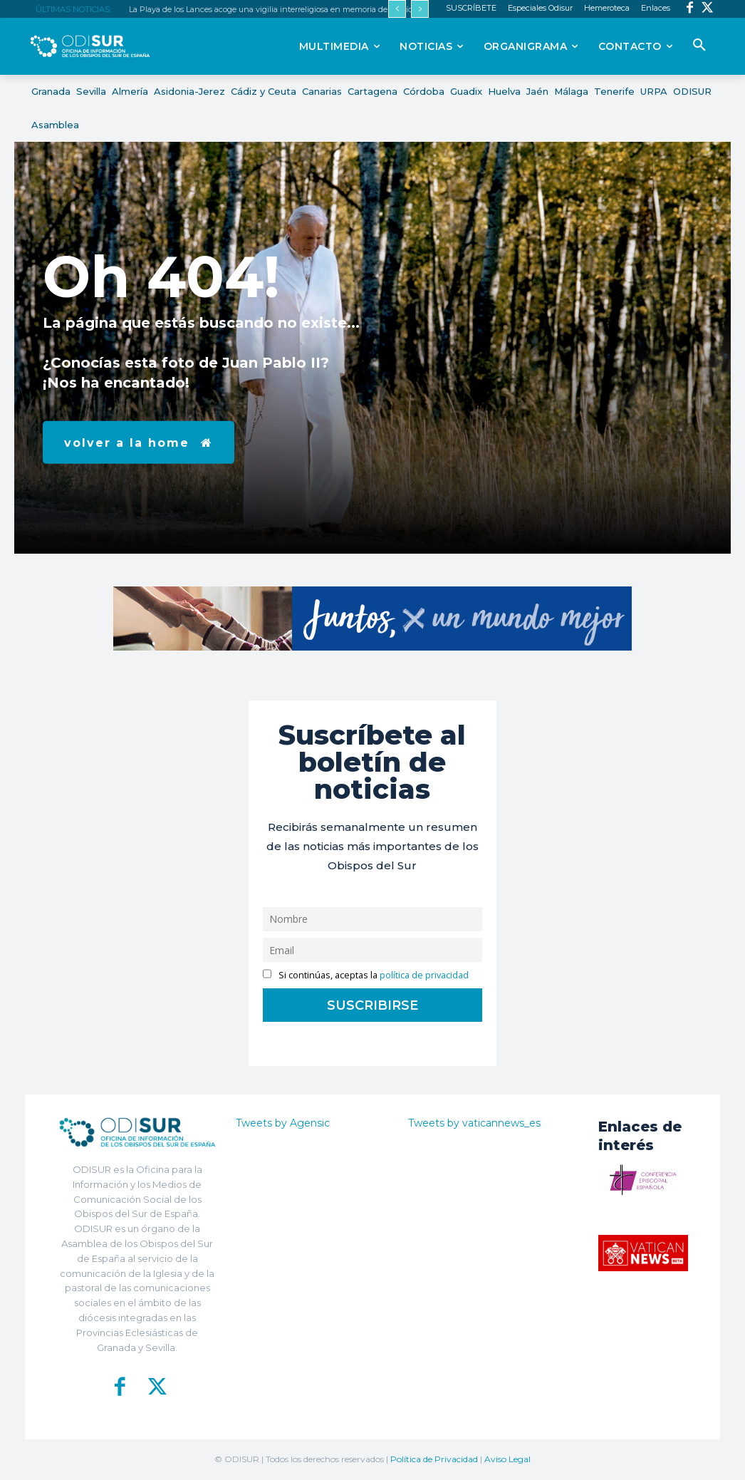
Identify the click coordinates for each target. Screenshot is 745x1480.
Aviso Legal (507, 1459)
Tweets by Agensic (283, 1123)
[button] (699, 46)
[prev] (397, 9)
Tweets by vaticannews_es (474, 1123)
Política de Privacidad (434, 1459)
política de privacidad (424, 975)
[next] (420, 9)
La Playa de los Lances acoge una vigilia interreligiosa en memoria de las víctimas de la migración (311, 9)
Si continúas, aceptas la (366, 975)
